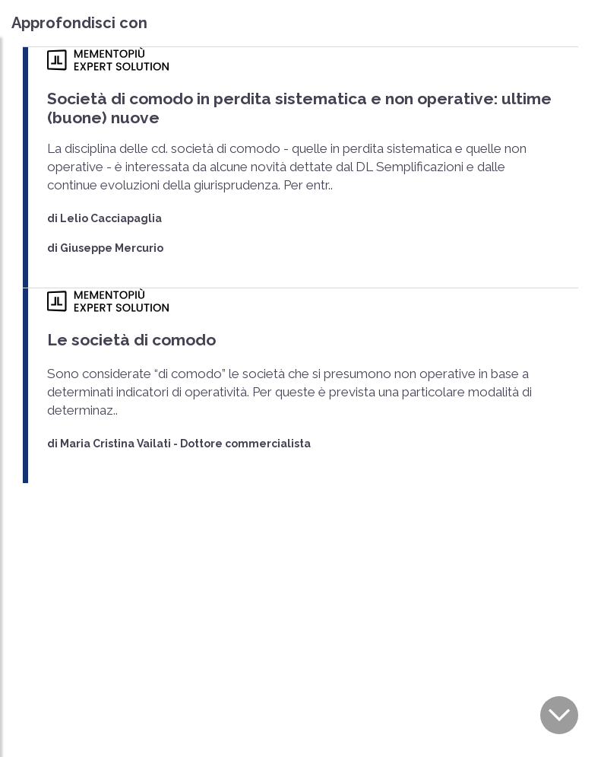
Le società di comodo (131, 339)
